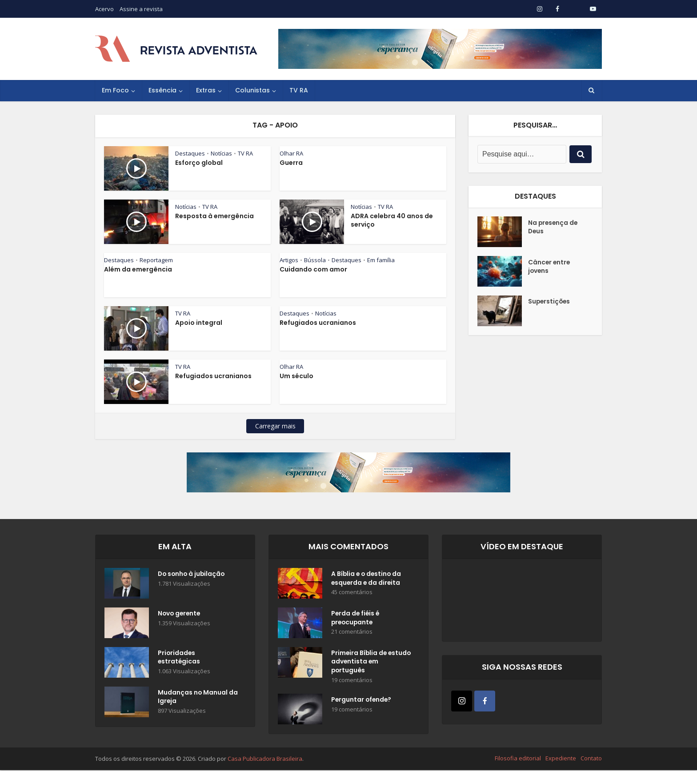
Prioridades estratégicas (179, 658)
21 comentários (352, 632)
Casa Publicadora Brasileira (265, 759)
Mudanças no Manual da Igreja (193, 698)
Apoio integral (198, 322)
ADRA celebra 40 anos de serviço (392, 220)
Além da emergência (138, 269)
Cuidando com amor (313, 269)
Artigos (289, 260)
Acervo (104, 9)
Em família (381, 260)
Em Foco (115, 90)
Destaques (190, 153)
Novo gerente (180, 614)
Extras (206, 90)
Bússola (315, 260)
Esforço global (199, 162)
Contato (591, 759)
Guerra (291, 162)
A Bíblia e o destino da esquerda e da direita (367, 579)
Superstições (550, 302)
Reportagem (156, 260)
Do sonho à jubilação (192, 574)
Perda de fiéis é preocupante (356, 618)
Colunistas (252, 90)
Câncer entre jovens (549, 267)
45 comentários (352, 593)
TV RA (298, 90)
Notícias (221, 153)
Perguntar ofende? (362, 701)
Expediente (560, 759)
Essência (162, 90)
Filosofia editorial (518, 759)
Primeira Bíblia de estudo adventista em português (367, 662)
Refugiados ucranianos (318, 322)
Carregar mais (275, 426)
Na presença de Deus (553, 227)
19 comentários (352, 681)
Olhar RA (291, 153)
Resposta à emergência (214, 216)
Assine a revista (141, 9)
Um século (296, 376)
